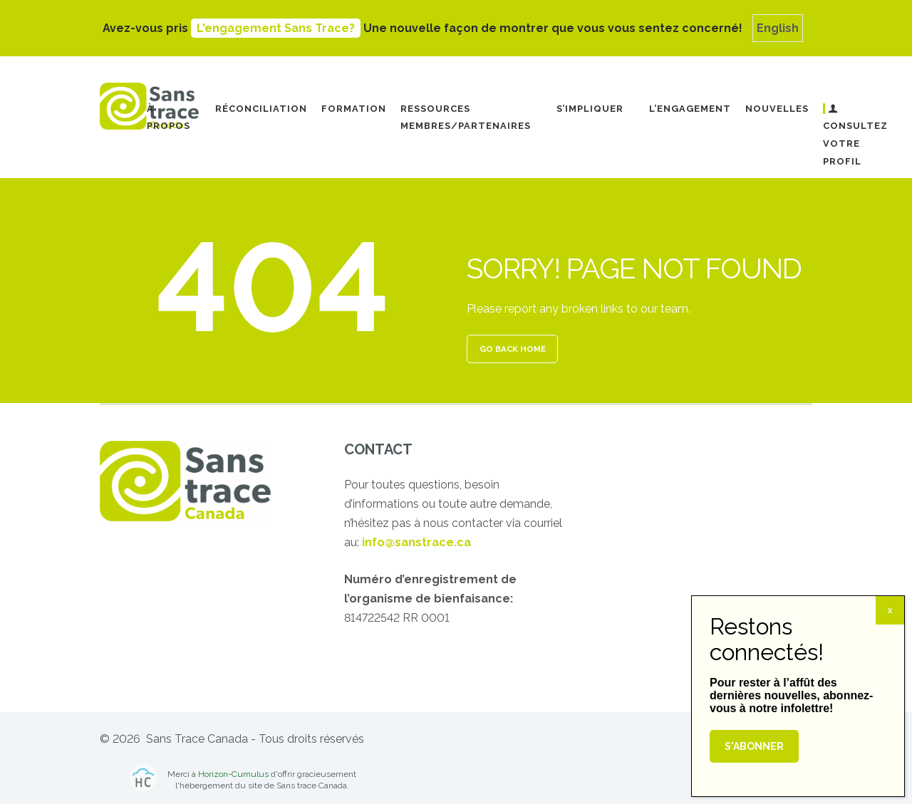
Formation (353, 108)
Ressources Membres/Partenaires (465, 117)
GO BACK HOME (513, 349)
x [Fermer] (890, 610)
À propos (168, 117)
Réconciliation (261, 108)
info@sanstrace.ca (416, 542)
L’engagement (690, 108)
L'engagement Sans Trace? (276, 28)
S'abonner (754, 746)
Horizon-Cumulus (233, 774)
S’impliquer (589, 108)
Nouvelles (777, 108)
